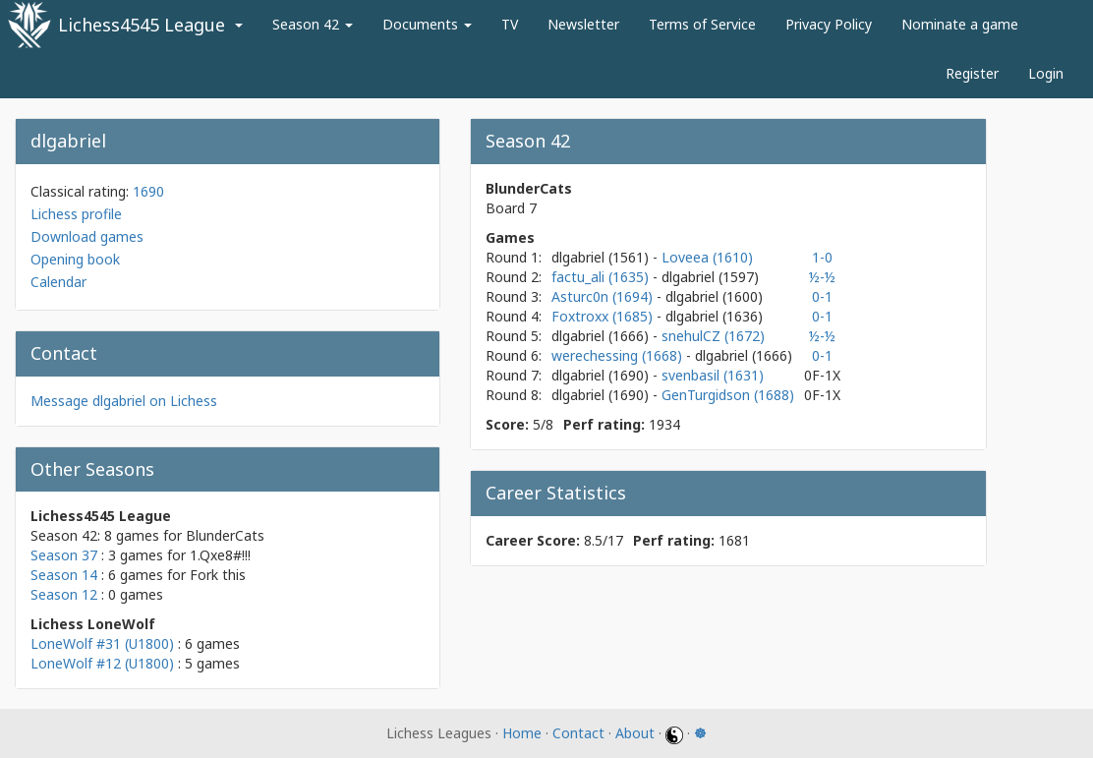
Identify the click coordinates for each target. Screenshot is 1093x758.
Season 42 (312, 24)
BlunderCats (225, 535)
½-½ (822, 276)
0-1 (822, 296)
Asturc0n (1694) (604, 296)
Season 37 (63, 555)
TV (509, 24)
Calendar (58, 281)
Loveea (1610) (707, 257)
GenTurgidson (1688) (728, 394)
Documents (427, 24)
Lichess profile (76, 213)
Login (1046, 73)
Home (522, 733)
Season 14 (63, 574)
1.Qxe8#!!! (220, 555)
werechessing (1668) (618, 355)
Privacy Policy (828, 24)
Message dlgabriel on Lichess (123, 400)
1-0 (822, 257)
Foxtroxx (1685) (604, 316)
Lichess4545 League (141, 24)
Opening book (75, 259)
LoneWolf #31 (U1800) (102, 643)
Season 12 (63, 594)
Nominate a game (959, 24)
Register (972, 73)
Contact (578, 733)
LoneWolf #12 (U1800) (102, 663)
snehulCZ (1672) (713, 335)
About (635, 733)
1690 (148, 191)
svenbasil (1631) (713, 375)
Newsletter (583, 24)
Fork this (218, 574)
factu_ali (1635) (602, 276)
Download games (87, 236)
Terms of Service (702, 24)
